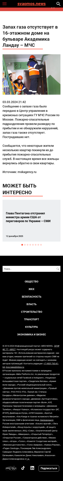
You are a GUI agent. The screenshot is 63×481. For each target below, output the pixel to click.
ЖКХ (31, 289)
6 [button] (35, 245)
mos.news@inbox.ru (15, 367)
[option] (31, 221)
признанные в (46, 420)
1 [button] (22, 245)
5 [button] (33, 245)
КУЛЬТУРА (31, 327)
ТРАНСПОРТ (31, 319)
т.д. (28, 458)
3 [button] (27, 245)
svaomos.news (31, 3)
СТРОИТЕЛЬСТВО (31, 312)
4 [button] (30, 245)
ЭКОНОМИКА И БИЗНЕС (31, 334)
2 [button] (25, 245)
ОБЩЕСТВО (31, 281)
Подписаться (49, 468)
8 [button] (41, 245)
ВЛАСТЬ (31, 304)
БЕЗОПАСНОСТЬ (31, 296)
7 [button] (38, 245)
